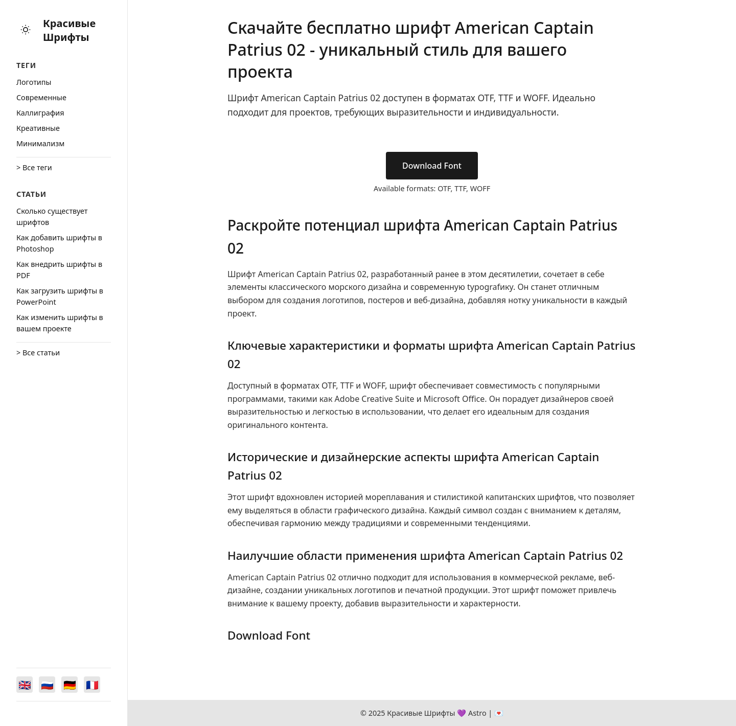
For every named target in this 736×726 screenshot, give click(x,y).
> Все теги (34, 167)
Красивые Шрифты (69, 30)
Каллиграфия (40, 113)
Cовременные (41, 97)
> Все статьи (38, 352)
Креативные (38, 128)
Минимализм (40, 143)
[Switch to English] (24, 684)
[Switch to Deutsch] (69, 684)
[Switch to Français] (92, 684)
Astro (477, 713)
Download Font (432, 165)
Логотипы (33, 82)
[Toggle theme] (25, 30)
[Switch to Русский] (47, 684)
